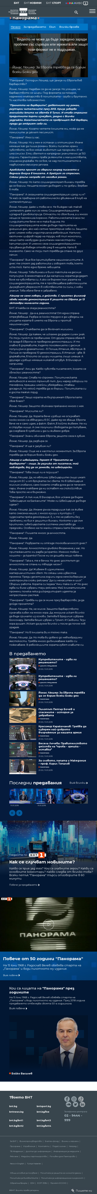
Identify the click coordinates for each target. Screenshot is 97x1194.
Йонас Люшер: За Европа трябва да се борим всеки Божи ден (62, 694)
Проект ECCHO (58, 1183)
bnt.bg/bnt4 (44, 1126)
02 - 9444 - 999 (73, 1118)
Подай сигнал (59, 1146)
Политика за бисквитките (24, 1178)
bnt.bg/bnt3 (44, 1120)
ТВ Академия (16, 1151)
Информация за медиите (66, 1151)
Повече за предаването (23, 885)
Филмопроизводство (30, 1141)
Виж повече (10, 975)
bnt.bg (13, 1106)
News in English (17, 1163)
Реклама (14, 1156)
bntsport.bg (44, 1106)
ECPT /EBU (42, 1183)
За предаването (35, 26)
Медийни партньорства (34, 1156)
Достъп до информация (38, 1151)
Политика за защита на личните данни (60, 1173)
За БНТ (13, 1141)
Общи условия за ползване (23, 1173)
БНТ (16, 3)
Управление (29, 1146)
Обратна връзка (18, 1183)
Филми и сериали (70, 1141)
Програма (15, 1146)
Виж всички (78, 782)
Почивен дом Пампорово (62, 1156)
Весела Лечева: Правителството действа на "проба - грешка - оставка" (63, 746)
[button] (12, 813)
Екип (52, 26)
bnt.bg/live (43, 1111)
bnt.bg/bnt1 (16, 1120)
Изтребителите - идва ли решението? (58, 661)
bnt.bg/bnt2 (16, 1126)
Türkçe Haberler (34, 1163)
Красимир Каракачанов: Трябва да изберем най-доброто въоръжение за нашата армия (62, 729)
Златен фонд (52, 1141)
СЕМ (32, 1183)
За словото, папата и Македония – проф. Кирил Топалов (62, 762)
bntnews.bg (16, 1111)
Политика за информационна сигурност (62, 1178)
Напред (72, 1146)
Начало (16, 26)
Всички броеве (69, 26)
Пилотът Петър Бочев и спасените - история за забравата (57, 712)
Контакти (44, 1146)
